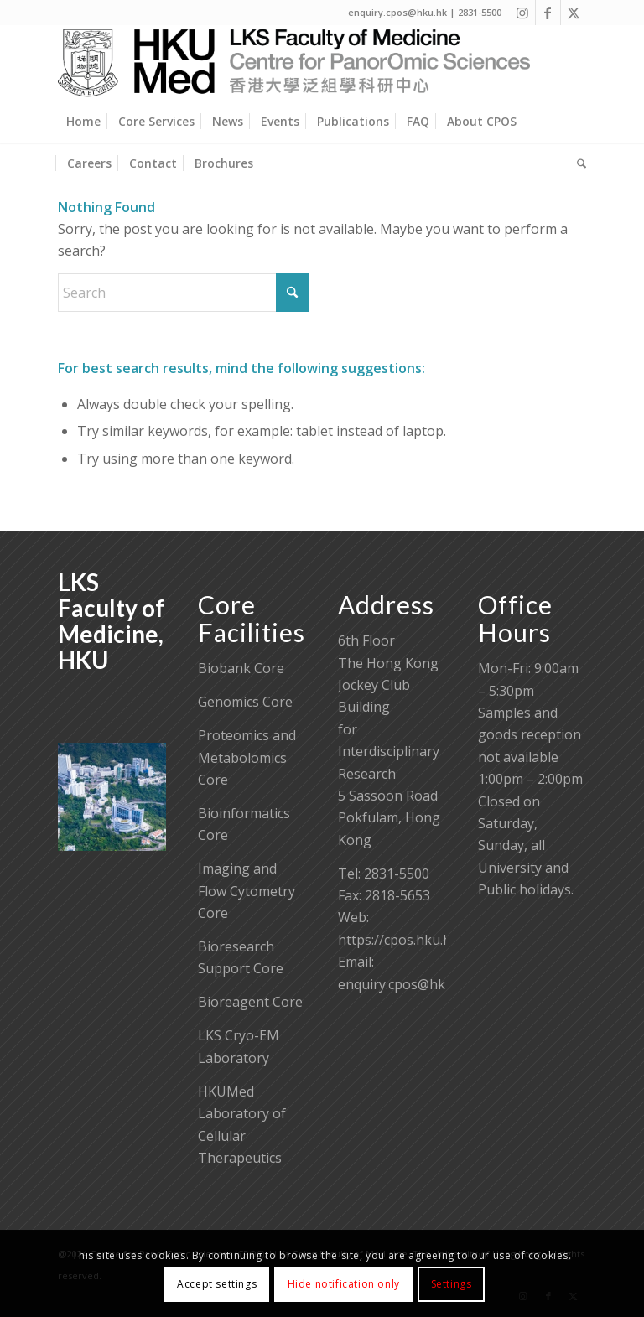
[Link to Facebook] (548, 12)
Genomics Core (245, 701)
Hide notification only (344, 1284)
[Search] (577, 163)
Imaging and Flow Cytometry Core (246, 890)
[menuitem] (83, 122)
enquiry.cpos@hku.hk (405, 984)
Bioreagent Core (250, 1002)
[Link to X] (573, 12)
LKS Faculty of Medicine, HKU (111, 620)
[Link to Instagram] (523, 12)
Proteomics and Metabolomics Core (247, 757)
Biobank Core (241, 668)
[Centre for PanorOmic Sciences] (294, 63)
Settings (451, 1284)
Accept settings (217, 1284)
